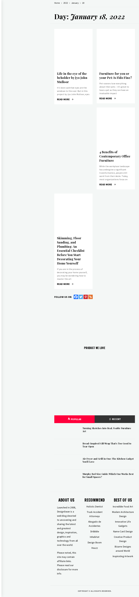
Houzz (94, 547)
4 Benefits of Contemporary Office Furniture (114, 156)
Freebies (16, 108)
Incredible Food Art (123, 506)
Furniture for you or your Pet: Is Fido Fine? (115, 75)
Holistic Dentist (94, 506)
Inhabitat (94, 536)
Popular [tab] (74, 419)
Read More (65, 99)
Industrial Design (21, 90)
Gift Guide (17, 66)
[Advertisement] (94, 321)
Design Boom (95, 542)
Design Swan (30, 27)
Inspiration (18, 72)
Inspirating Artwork (123, 556)
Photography (19, 96)
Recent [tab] (115, 419)
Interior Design (20, 78)
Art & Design (18, 60)
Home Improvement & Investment (28, 84)
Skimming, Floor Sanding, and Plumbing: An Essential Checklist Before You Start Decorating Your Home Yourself (71, 250)
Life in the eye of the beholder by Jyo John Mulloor (72, 77)
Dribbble (94, 531)
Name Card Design (123, 531)
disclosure (62, 569)
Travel (15, 102)
